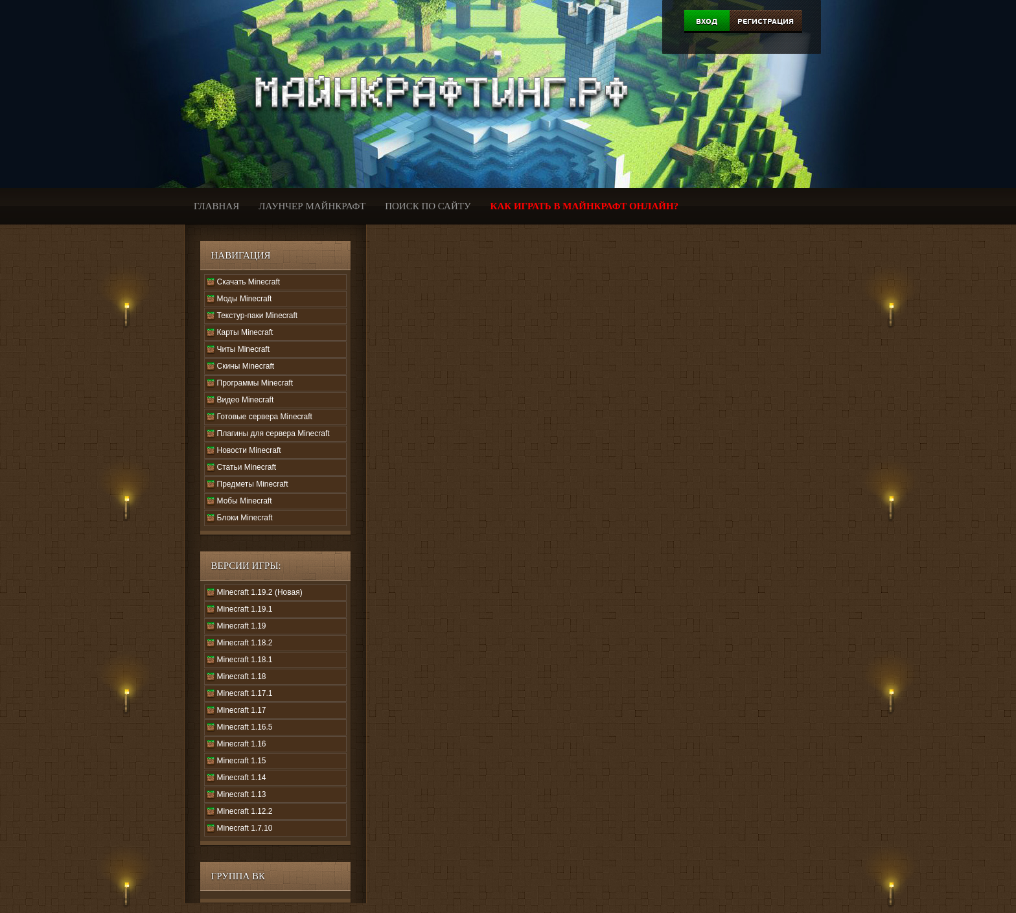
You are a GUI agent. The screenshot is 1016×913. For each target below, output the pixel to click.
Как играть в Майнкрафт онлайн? (585, 206)
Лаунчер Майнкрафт (312, 206)
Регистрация (765, 21)
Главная (216, 206)
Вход (706, 21)
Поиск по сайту (427, 206)
